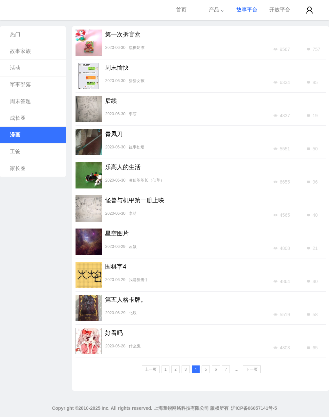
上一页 (151, 369)
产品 (216, 9)
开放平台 (279, 9)
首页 (181, 9)
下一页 (252, 369)
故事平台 (246, 9)
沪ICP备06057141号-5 (254, 408)
